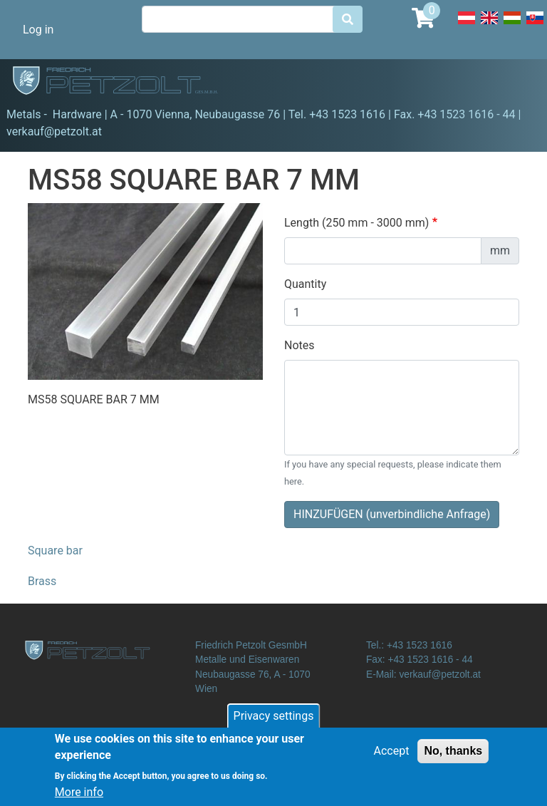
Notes (299, 345)
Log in (38, 29)
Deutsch (466, 25)
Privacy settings (274, 721)
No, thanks (453, 756)
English (489, 25)
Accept (392, 756)
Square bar (55, 550)
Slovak (534, 25)
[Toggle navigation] (516, 82)
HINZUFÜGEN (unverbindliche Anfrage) (391, 514)
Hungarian (512, 25)
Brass (42, 581)
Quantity (305, 284)
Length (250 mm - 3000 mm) (356, 222)
